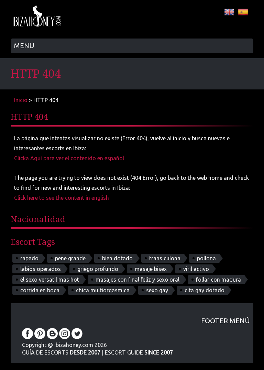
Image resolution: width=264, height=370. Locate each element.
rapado (29, 258)
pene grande (70, 258)
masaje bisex (151, 269)
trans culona (164, 258)
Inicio (21, 100)
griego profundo (97, 269)
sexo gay (157, 290)
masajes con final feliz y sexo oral (137, 279)
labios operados (40, 269)
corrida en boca (39, 290)
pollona (206, 258)
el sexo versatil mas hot (49, 279)
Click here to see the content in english (61, 198)
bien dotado (117, 258)
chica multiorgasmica (103, 290)
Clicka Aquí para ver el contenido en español (69, 158)
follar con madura (218, 279)
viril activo (196, 269)
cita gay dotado (204, 290)
